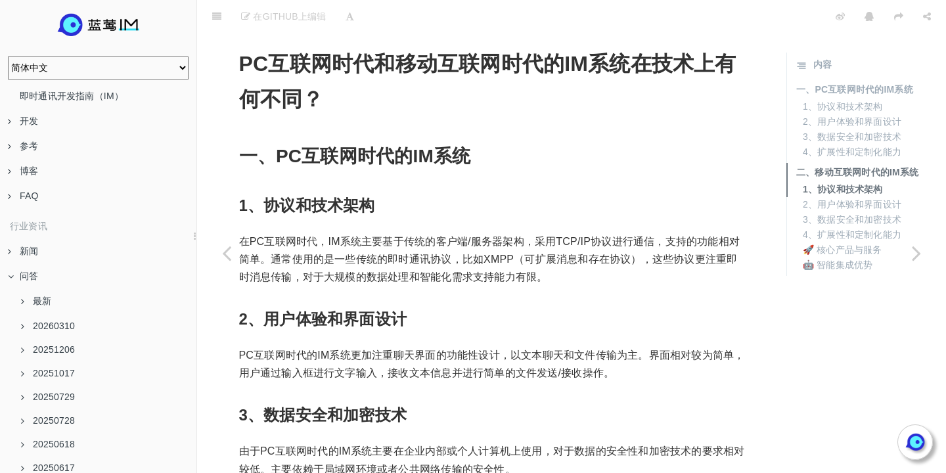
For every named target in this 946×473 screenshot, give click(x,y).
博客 (23, 171)
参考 (23, 146)
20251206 (48, 349)
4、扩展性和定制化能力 (852, 119)
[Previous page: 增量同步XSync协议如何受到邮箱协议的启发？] (226, 253)
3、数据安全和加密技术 (852, 104)
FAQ (23, 196)
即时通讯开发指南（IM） (72, 96)
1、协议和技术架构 (843, 73)
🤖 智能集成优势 (838, 232)
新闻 (23, 251)
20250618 (48, 444)
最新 (36, 301)
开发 (23, 121)
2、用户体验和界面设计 (852, 88)
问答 (23, 276)
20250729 (48, 397)
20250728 (48, 420)
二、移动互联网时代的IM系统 (857, 139)
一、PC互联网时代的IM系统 (854, 56)
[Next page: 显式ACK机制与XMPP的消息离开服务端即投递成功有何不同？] (916, 253)
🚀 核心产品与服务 (842, 217)
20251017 (48, 373)
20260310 (48, 326)
